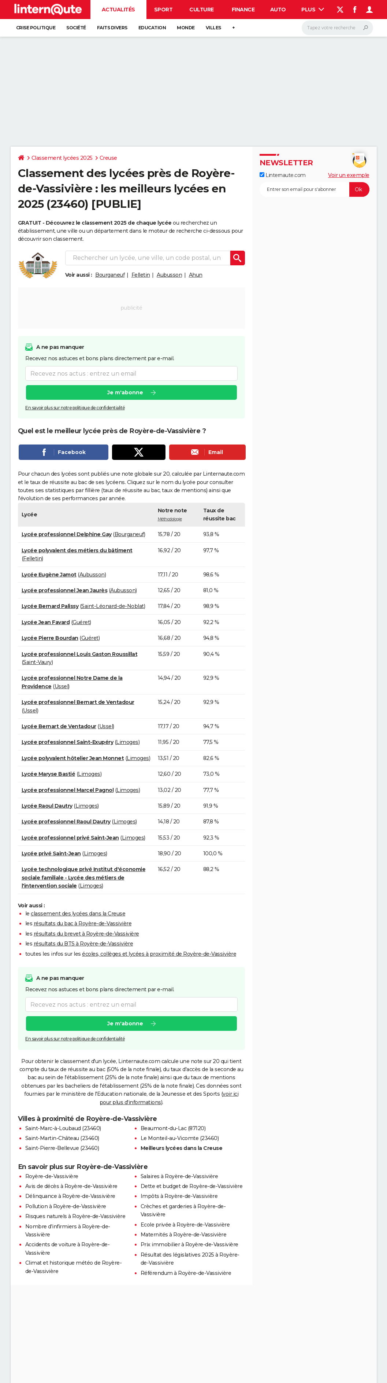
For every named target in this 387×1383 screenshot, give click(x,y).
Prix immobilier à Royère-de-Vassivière (189, 1244)
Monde (186, 27)
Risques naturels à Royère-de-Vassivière (75, 1216)
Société (76, 27)
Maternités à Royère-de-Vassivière (184, 1234)
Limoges (127, 742)
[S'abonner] (314, 189)
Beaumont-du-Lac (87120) (173, 1128)
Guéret (81, 622)
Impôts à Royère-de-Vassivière (179, 1196)
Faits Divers (112, 27)
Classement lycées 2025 (62, 158)
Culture (201, 9)
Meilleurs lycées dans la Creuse (182, 1148)
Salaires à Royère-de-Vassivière (179, 1176)
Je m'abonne (125, 392)
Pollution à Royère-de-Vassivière (65, 1206)
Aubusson (169, 275)
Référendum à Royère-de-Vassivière (186, 1273)
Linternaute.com (283, 175)
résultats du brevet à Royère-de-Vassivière (86, 933)
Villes (213, 27)
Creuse (108, 158)
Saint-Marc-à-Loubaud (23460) (63, 1128)
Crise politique (36, 27)
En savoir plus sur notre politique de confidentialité (75, 407)
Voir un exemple (348, 175)
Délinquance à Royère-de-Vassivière (70, 1196)
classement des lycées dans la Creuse (78, 913)
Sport (163, 9)
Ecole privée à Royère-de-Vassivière (185, 1224)
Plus (312, 9)
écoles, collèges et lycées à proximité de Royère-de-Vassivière (159, 954)
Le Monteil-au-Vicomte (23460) (180, 1138)
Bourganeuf (109, 275)
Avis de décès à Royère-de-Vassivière (71, 1186)
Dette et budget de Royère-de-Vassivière (192, 1186)
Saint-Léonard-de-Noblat (112, 606)
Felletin (140, 275)
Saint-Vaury (37, 662)
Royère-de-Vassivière (51, 1176)
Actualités (118, 9)
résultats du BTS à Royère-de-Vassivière (83, 943)
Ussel (61, 686)
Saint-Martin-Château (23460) (62, 1138)
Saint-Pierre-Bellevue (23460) (62, 1148)
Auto (278, 9)
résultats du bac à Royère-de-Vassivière (83, 923)
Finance (243, 9)
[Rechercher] (337, 28)
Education (152, 27)
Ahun (195, 275)
